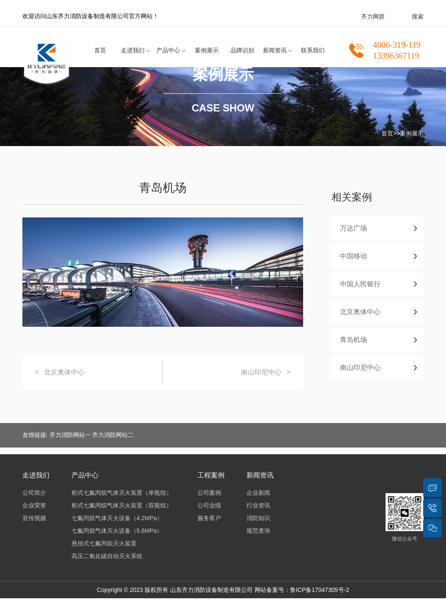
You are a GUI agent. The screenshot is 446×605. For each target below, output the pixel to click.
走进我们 (133, 50)
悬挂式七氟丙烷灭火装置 (104, 543)
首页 (100, 50)
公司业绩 (209, 505)
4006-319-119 (397, 44)
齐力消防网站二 (113, 434)
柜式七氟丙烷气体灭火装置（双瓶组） (121, 505)
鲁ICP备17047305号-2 (319, 589)
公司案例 (209, 492)
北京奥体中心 (64, 372)
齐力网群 (373, 16)
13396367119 (396, 55)
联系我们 (313, 50)
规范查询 (258, 530)
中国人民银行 (360, 284)
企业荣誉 (34, 505)
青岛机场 (353, 339)
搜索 (418, 16)
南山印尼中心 (261, 372)
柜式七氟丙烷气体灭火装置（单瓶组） (121, 492)
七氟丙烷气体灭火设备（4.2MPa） (117, 518)
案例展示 (207, 50)
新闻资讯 (275, 50)
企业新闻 (258, 492)
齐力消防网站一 (70, 434)
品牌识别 (242, 50)
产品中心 (168, 50)
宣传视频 (34, 518)
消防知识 (258, 518)
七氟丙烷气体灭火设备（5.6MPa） (117, 530)
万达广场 (353, 228)
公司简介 (34, 492)
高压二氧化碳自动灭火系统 (106, 556)
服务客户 (209, 518)
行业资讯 (258, 505)
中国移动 (353, 256)
